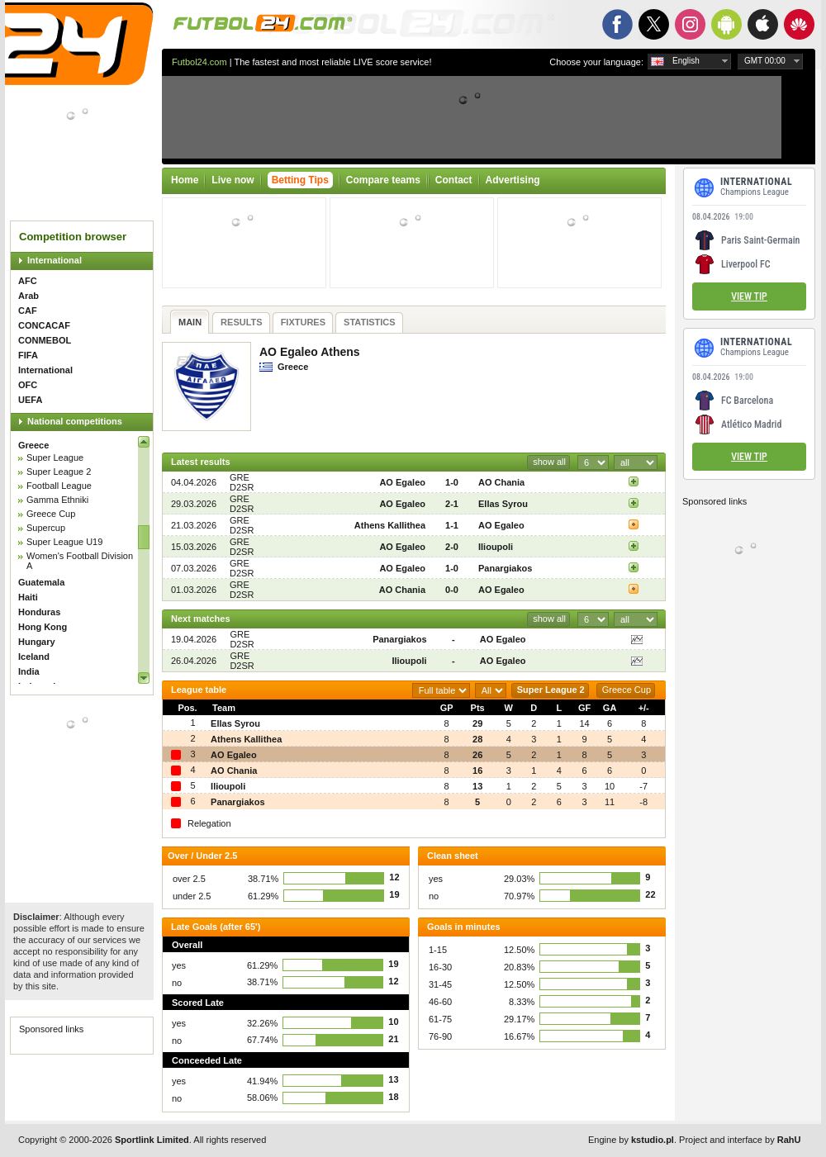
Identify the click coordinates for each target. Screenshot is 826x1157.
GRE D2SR (242, 482)
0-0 (451, 590)
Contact (453, 180)
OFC (27, 385)
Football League (59, 486)
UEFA (30, 400)
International (54, 260)
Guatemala (41, 582)
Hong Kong (42, 627)
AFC (27, 281)
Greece (33, 445)
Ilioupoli (495, 547)
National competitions (74, 421)
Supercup (45, 528)
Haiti (28, 597)
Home (184, 180)
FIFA (28, 355)
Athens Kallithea (389, 525)
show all (549, 462)
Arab (28, 296)
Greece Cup (50, 514)
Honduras (39, 612)
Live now (232, 180)
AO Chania (501, 482)
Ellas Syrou (503, 504)
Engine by (631, 1140)
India (29, 671)
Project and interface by (739, 1140)
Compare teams (383, 180)
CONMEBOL (44, 340)
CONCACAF (44, 325)
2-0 (451, 547)
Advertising (513, 180)
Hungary (36, 642)
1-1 (451, 525)
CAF (27, 310)
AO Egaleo (402, 482)
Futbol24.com (199, 62)
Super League (54, 457)
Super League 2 (58, 472)
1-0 (451, 482)
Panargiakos (505, 568)
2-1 (451, 504)
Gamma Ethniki (57, 500)
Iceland (34, 656)
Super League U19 (64, 542)
